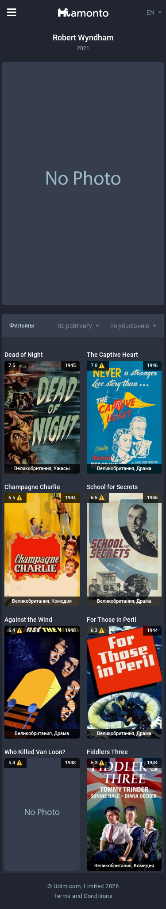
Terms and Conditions (83, 896)
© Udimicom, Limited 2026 (83, 886)
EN (150, 12)
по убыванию (129, 325)
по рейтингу (75, 325)
